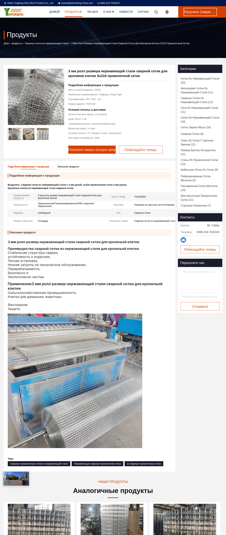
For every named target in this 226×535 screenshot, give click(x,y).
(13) (199, 162)
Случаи (143, 11)
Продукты (73, 11)
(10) (200, 119)
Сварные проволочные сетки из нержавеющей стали (39, 463)
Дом (6, 43)
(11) (197, 90)
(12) (197, 100)
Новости (126, 11)
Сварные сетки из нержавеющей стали (46, 43)
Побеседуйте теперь (200, 249)
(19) (199, 188)
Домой (54, 11)
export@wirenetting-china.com (75, 3)
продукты (16, 43)
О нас (108, 11)
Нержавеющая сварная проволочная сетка (97, 463)
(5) (196, 178)
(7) (196, 205)
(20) (200, 80)
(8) (192, 133)
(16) (196, 127)
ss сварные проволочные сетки (144, 463)
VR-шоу (92, 11)
